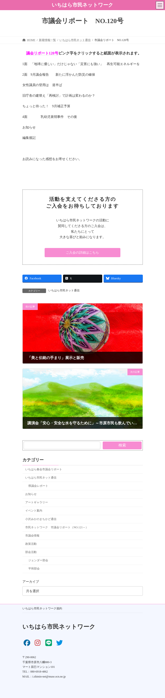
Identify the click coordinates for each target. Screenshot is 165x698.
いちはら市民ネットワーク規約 (42, 608)
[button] (82, 252)
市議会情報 (32, 535)
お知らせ (31, 494)
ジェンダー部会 (38, 560)
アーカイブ (30, 581)
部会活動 (31, 552)
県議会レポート (38, 485)
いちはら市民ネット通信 (64, 290)
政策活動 (31, 543)
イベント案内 (33, 510)
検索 (122, 445)
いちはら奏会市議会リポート (43, 469)
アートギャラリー (36, 502)
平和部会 (33, 568)
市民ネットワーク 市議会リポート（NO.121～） (56, 527)
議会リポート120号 (42, 53)
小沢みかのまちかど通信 (40, 519)
